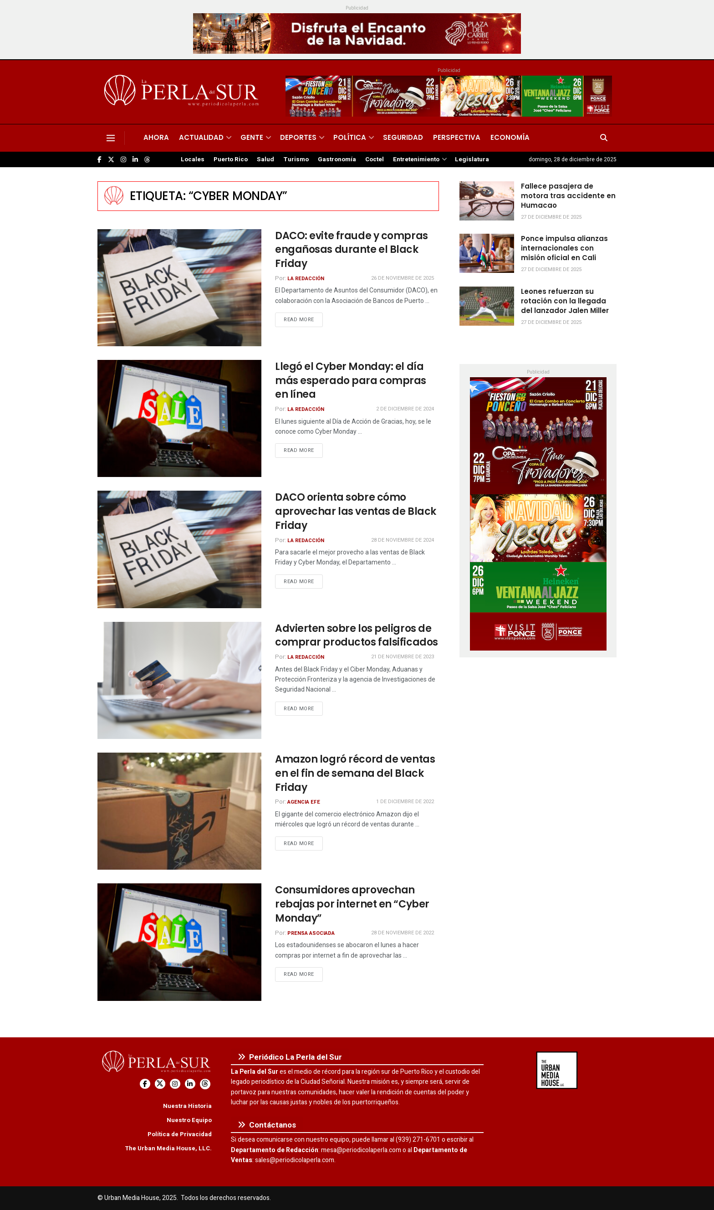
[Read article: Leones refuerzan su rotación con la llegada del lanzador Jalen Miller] (486, 306)
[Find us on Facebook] (99, 160)
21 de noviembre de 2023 (402, 657)
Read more (303, 319)
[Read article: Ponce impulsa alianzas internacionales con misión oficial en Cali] (486, 253)
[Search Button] (603, 138)
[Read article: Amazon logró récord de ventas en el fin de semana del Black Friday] (179, 811)
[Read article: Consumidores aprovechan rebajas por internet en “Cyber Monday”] (179, 941)
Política (349, 137)
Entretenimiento (416, 159)
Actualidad (201, 137)
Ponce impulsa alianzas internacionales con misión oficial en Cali (564, 248)
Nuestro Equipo (189, 1120)
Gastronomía (337, 159)
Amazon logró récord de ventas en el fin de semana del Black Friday (355, 773)
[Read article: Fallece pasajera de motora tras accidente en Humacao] (486, 200)
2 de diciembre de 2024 (405, 409)
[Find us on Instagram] (123, 160)
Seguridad (403, 137)
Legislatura (472, 159)
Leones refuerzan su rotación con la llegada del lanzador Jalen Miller (565, 301)
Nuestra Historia (187, 1106)
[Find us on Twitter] (111, 160)
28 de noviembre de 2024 (402, 540)
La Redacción (305, 278)
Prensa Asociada (311, 933)
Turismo (296, 159)
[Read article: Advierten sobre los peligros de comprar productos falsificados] (179, 680)
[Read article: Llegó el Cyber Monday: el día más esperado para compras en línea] (179, 418)
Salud (265, 159)
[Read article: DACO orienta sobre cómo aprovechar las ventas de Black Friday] (179, 549)
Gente (251, 137)
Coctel (374, 159)
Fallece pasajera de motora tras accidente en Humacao (568, 195)
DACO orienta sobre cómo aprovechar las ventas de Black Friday (355, 511)
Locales (192, 159)
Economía (510, 137)
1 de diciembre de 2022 (405, 801)
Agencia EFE (303, 802)
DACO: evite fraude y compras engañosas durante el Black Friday (351, 250)
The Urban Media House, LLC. (168, 1148)
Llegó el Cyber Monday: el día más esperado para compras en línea (350, 380)
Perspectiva (456, 137)
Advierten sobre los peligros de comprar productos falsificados (356, 635)
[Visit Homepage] (182, 92)
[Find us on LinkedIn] (135, 160)
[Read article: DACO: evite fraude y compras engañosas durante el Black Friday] (179, 287)
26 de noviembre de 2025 (402, 278)
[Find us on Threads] (147, 160)
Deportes (298, 137)
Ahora (156, 137)
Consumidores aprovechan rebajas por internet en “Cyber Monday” (352, 904)
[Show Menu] (111, 138)
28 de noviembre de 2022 (402, 933)
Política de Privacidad (180, 1134)
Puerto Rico (231, 159)
